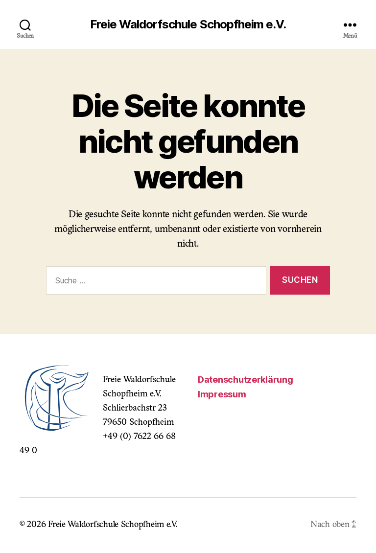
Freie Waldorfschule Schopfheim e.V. (187, 24)
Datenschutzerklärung (245, 379)
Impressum (222, 394)
